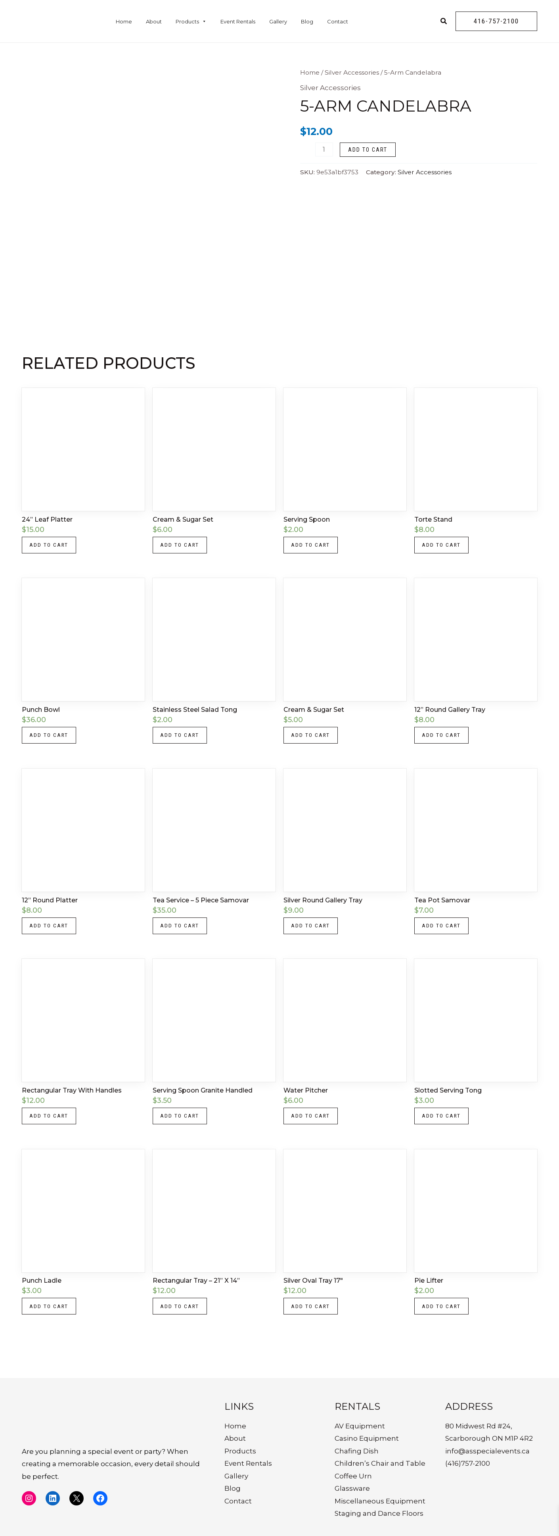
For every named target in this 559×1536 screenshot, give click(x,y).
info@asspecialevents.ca (487, 1451)
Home (124, 21)
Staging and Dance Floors (379, 1514)
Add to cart (367, 149)
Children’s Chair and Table (380, 1463)
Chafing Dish (357, 1451)
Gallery (278, 21)
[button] (496, 21)
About (154, 21)
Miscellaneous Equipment (380, 1501)
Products (191, 21)
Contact (337, 21)
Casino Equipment (367, 1438)
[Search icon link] (444, 22)
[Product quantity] (324, 149)
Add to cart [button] (49, 546)
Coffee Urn (353, 1476)
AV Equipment (360, 1426)
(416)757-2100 (467, 1463)
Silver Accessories (352, 72)
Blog (307, 21)
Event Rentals (237, 21)
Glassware (352, 1488)
